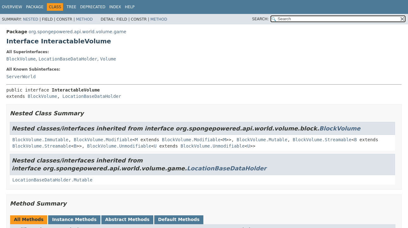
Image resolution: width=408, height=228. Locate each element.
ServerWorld (21, 76)
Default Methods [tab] (179, 219)
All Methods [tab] (28, 219)
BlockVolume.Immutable (40, 139)
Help (130, 7)
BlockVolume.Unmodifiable (119, 146)
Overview (12, 7)
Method (84, 19)
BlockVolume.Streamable (322, 139)
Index (115, 7)
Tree (71, 7)
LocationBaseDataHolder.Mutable (52, 179)
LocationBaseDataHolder (68, 58)
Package (34, 7)
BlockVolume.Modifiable (103, 139)
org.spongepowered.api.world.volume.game (77, 31)
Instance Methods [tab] (74, 219)
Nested (30, 19)
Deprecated (92, 7)
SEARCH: (260, 19)
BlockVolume (21, 58)
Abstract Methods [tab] (127, 219)
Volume (108, 58)
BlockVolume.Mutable (262, 139)
